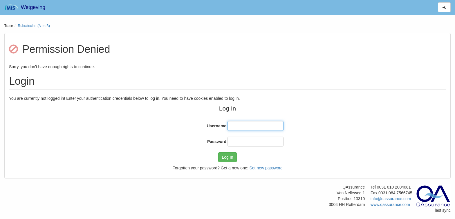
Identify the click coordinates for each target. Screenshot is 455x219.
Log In (227, 157)
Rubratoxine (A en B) (34, 26)
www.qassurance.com (390, 204)
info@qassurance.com (391, 198)
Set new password (265, 168)
